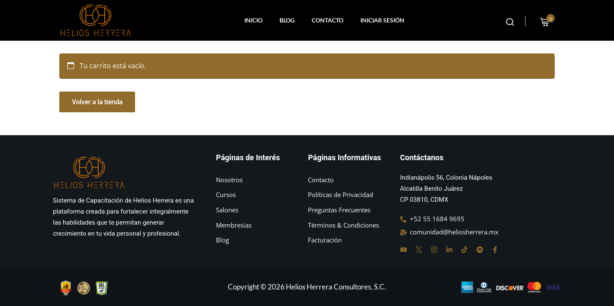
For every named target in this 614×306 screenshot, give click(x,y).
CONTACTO (327, 20)
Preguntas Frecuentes (339, 210)
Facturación (325, 240)
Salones (227, 210)
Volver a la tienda (97, 101)
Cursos (226, 194)
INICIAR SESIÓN (382, 20)
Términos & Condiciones (343, 225)
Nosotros (229, 179)
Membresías (234, 225)
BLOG (287, 20)
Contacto (321, 179)
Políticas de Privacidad (340, 194)
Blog (222, 240)
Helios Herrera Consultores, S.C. (336, 286)
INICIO (253, 20)
